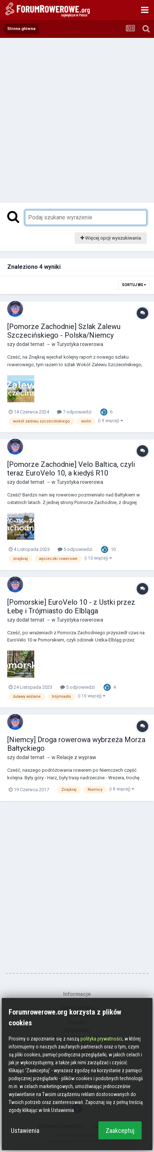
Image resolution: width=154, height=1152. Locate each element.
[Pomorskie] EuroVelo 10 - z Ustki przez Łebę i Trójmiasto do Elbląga (71, 606)
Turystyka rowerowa (80, 344)
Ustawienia (25, 1130)
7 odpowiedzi (74, 412)
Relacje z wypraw (76, 757)
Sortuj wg (134, 285)
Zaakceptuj (120, 1130)
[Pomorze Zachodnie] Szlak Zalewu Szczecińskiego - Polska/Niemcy (63, 331)
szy (11, 344)
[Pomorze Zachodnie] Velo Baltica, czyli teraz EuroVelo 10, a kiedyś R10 (71, 468)
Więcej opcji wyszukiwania (110, 238)
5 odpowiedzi (75, 549)
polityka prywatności (101, 1039)
